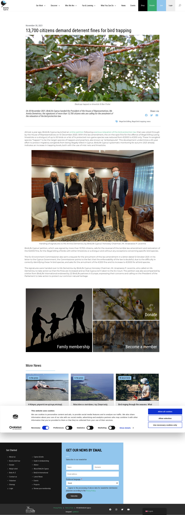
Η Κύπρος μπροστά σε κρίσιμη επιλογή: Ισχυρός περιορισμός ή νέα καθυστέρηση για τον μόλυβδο (46, 407)
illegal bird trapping (139, 121)
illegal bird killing (125, 121)
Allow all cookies (165, 494)
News (149, 121)
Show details (125, 510)
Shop (143, 6)
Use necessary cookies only (165, 507)
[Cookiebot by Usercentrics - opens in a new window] (15, 510)
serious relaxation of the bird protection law (115, 132)
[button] (146, 115)
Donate (152, 6)
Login (170, 6)
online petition (77, 132)
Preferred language (73, 479)
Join (161, 6)
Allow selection (165, 501)
